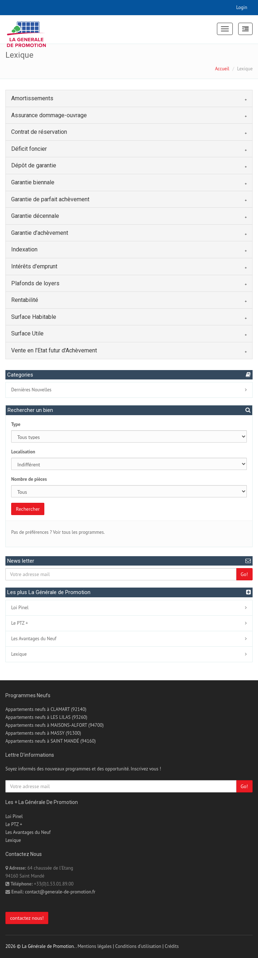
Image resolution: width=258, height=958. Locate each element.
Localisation (23, 452)
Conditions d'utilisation (138, 946)
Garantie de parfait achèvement (50, 199)
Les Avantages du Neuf (33, 639)
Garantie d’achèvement (39, 232)
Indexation (24, 249)
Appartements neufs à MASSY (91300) (43, 733)
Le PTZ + (19, 623)
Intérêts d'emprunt (34, 266)
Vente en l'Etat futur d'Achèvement (54, 350)
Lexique (19, 654)
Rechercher (28, 509)
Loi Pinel (19, 608)
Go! (244, 574)
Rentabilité (24, 299)
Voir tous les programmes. (79, 532)
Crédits (172, 946)
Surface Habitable (33, 316)
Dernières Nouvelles (31, 390)
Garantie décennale (35, 215)
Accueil (222, 69)
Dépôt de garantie (33, 165)
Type (16, 424)
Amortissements (32, 98)
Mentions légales (94, 946)
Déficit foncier (29, 148)
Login (242, 7)
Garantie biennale (32, 182)
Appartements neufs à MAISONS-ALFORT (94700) (54, 725)
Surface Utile (27, 333)
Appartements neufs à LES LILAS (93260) (46, 717)
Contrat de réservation (39, 131)
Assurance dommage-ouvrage (49, 115)
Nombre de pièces (29, 479)
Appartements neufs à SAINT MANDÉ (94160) (50, 741)
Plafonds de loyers (35, 283)
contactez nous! (27, 918)
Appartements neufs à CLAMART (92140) (45, 709)
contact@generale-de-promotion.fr (60, 892)
